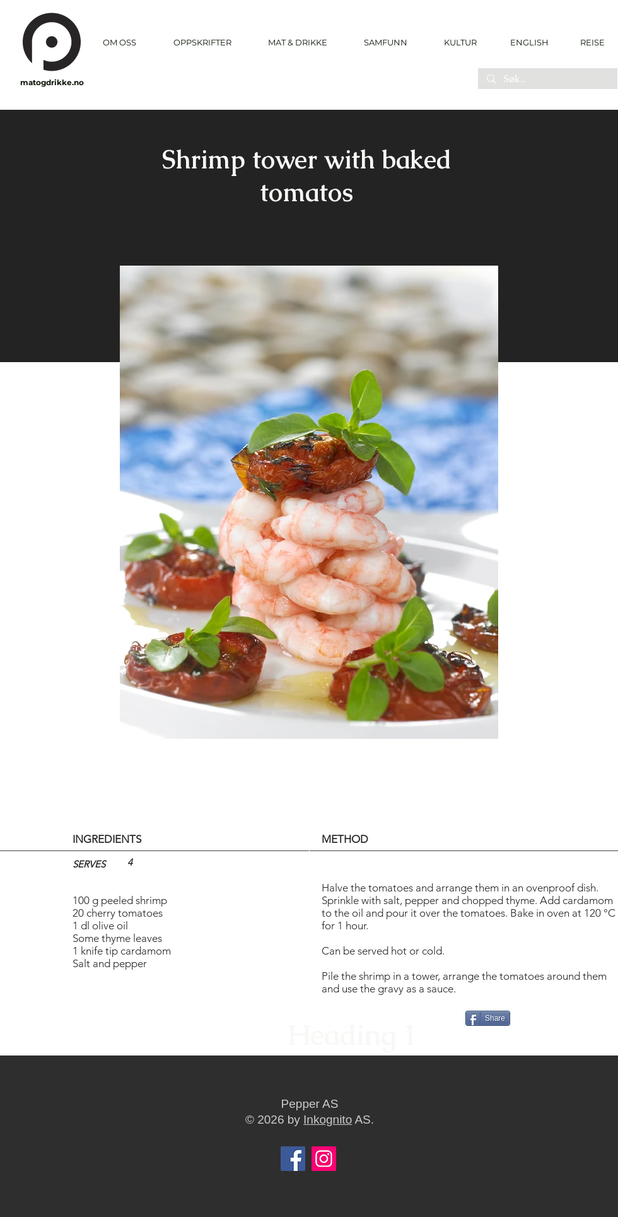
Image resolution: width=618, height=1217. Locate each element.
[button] (202, 42)
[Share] (487, 1018)
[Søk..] (547, 79)
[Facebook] (293, 1158)
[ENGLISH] (529, 42)
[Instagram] (324, 1158)
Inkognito (327, 1119)
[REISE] (588, 42)
